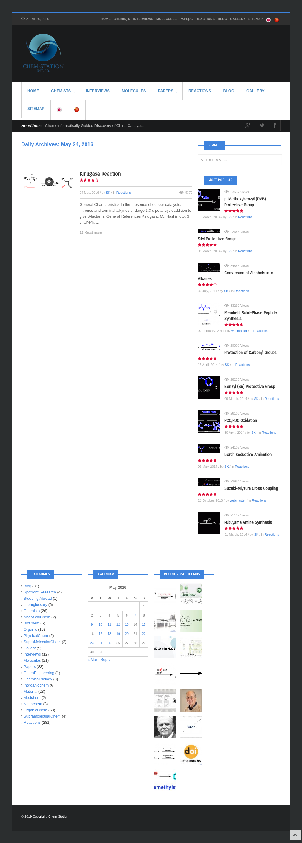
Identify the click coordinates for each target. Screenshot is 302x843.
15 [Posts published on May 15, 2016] (144, 624)
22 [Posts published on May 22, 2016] (144, 633)
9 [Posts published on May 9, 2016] (92, 624)
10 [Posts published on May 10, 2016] (100, 624)
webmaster (239, 330)
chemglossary (35, 604)
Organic (30, 629)
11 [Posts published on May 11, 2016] (109, 624)
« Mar (92, 659)
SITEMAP (255, 19)
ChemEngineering (39, 673)
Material (30, 691)
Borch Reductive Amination (248, 454)
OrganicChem (35, 710)
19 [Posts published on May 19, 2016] (118, 633)
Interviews (143, 19)
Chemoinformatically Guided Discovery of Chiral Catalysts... (96, 125)
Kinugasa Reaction (100, 174)
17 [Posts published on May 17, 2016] (100, 633)
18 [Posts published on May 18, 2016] (109, 633)
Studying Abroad (38, 598)
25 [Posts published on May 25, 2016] (109, 643)
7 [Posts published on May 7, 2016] (135, 615)
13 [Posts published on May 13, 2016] (127, 624)
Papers (186, 19)
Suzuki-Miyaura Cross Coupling (251, 488)
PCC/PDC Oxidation (240, 420)
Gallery (237, 19)
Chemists (122, 19)
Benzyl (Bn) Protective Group (249, 386)
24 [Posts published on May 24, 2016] (100, 643)
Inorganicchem (36, 685)
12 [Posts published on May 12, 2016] (118, 624)
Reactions (205, 19)
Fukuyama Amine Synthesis (248, 522)
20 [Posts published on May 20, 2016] (127, 633)
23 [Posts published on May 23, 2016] (92, 643)
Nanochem (33, 704)
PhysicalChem (36, 635)
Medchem (32, 697)
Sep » (106, 659)
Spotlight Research (40, 592)
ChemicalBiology (38, 679)
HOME (106, 19)
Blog (222, 19)
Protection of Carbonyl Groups (250, 352)
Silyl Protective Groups (217, 239)
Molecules (166, 19)
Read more (91, 232)
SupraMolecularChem (42, 642)
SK (108, 192)
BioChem (31, 623)
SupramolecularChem (42, 716)
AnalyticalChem (37, 617)
